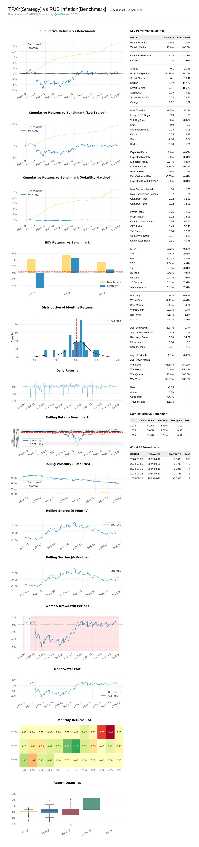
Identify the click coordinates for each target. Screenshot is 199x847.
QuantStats (60, 14)
